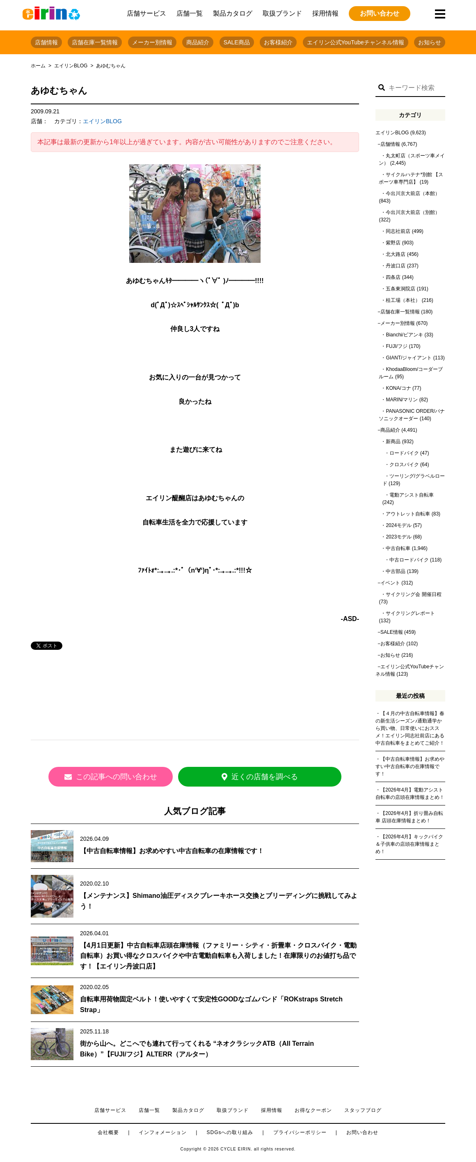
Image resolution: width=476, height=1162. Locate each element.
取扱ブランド (282, 13)
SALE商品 (237, 42)
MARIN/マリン (402, 400)
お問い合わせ (379, 13)
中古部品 (395, 571)
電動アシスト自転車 (411, 495)
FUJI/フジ (396, 346)
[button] (381, 88)
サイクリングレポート (410, 613)
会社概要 (108, 1131)
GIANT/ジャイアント (409, 358)
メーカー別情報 (152, 42)
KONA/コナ (398, 388)
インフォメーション (163, 1131)
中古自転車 (398, 548)
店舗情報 (46, 42)
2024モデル (399, 525)
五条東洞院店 (400, 289)
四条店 (393, 277)
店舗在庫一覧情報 (95, 42)
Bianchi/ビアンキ (404, 335)
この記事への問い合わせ (121, 777)
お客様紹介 (278, 42)
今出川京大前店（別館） (413, 212)
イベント (390, 583)
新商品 (393, 441)
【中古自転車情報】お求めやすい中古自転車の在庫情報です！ (172, 849)
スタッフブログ (363, 1108)
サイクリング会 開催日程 (413, 594)
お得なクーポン (313, 1108)
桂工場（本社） (403, 300)
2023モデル (399, 537)
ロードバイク (404, 453)
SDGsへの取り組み (229, 1131)
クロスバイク (404, 464)
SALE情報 (391, 632)
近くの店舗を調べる (269, 777)
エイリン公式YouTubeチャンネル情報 (355, 42)
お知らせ (429, 42)
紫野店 (393, 243)
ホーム (38, 66)
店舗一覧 (189, 13)
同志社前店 (398, 231)
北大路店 (395, 254)
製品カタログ (232, 13)
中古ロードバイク (409, 560)
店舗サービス (146, 13)
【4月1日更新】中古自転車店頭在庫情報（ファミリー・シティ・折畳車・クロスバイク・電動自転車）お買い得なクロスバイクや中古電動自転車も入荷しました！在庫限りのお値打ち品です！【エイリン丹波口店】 (218, 954)
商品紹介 (197, 42)
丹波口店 (395, 266)
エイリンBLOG (70, 66)
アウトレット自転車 (408, 514)
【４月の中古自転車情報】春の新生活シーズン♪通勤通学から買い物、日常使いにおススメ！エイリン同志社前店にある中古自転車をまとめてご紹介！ (409, 728)
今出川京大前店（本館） (413, 193)
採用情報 (325, 13)
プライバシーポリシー (300, 1131)
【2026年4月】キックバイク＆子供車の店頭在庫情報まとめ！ (409, 844)
